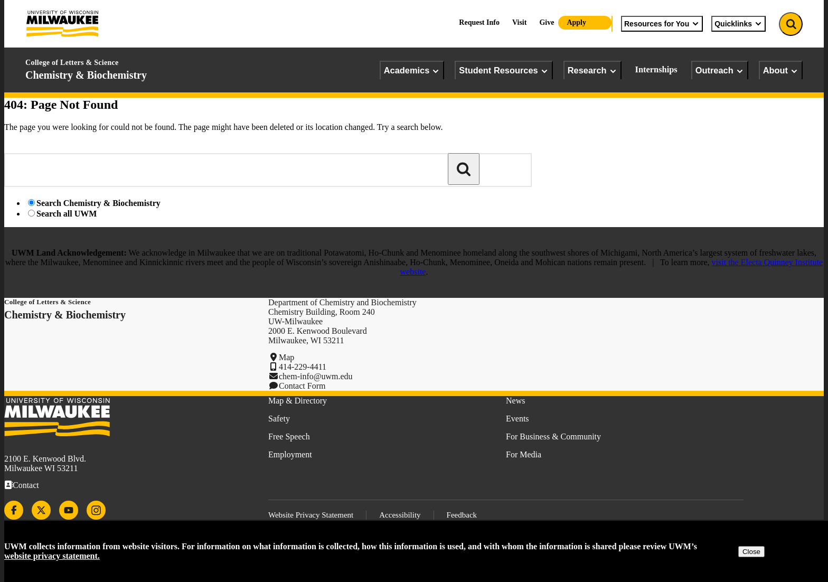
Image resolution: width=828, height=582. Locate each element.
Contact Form (302, 385)
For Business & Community (553, 436)
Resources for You (662, 24)
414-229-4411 (302, 366)
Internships (656, 69)
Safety (279, 418)
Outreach (719, 70)
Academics (412, 70)
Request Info (479, 22)
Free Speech (289, 436)
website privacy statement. (52, 555)
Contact (26, 485)
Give (546, 22)
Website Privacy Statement (310, 515)
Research (592, 70)
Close (751, 552)
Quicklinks (738, 24)
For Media (523, 454)
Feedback (462, 515)
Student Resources (503, 70)
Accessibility (399, 515)
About (780, 70)
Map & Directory (297, 400)
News (515, 400)
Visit (519, 22)
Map (286, 357)
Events (517, 418)
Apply (576, 22)
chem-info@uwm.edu (316, 376)
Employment (290, 454)
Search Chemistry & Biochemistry (98, 203)
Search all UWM (66, 213)
